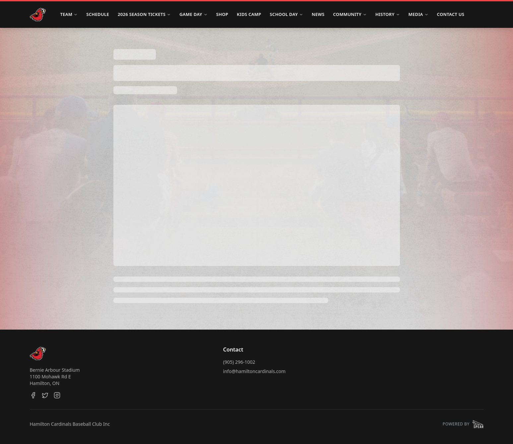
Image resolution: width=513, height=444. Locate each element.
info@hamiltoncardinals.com (254, 371)
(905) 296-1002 (239, 362)
